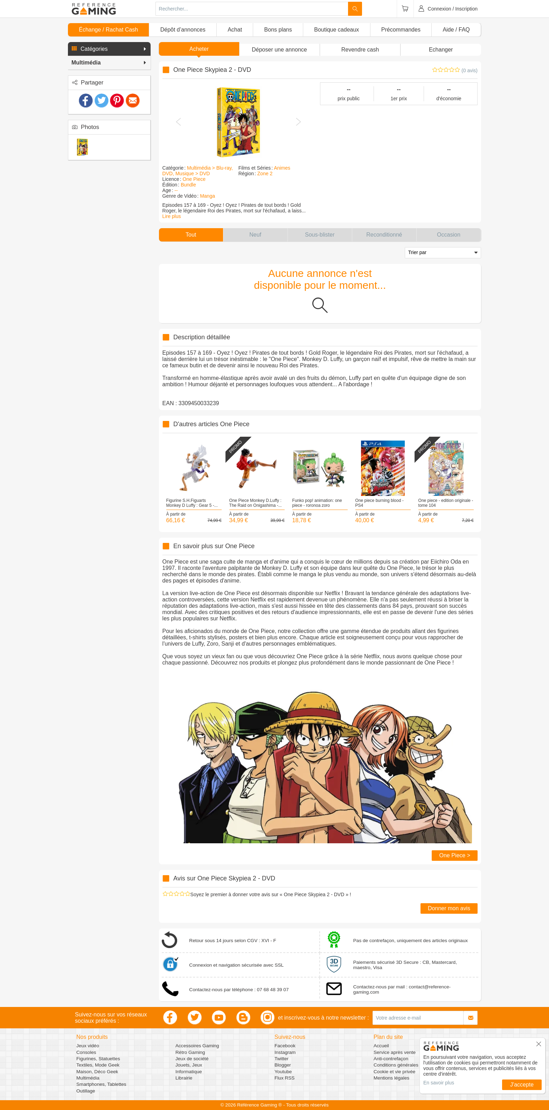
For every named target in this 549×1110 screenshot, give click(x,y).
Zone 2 (265, 173)
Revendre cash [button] (360, 50)
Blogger (282, 1065)
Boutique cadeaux (336, 30)
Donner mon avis (449, 908)
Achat (235, 30)
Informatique (188, 1071)
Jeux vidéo (87, 1045)
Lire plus (171, 216)
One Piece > (454, 855)
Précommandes (401, 30)
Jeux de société (191, 1058)
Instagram (285, 1052)
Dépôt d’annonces (183, 30)
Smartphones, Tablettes (101, 1084)
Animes (282, 168)
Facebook (285, 1045)
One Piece (194, 179)
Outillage (85, 1091)
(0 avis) (469, 70)
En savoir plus (438, 1082)
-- (176, 190)
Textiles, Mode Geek (97, 1065)
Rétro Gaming (190, 1052)
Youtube (283, 1071)
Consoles (86, 1052)
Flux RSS (284, 1078)
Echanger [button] (441, 50)
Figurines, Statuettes (98, 1058)
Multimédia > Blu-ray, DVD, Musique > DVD (197, 170)
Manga (207, 196)
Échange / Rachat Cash (108, 30)
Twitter (281, 1058)
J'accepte (522, 1085)
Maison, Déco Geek (97, 1071)
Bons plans (278, 30)
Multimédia (87, 1078)
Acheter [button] (199, 49)
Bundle (188, 185)
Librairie (183, 1078)
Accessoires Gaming (197, 1045)
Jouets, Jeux (188, 1065)
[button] (109, 49)
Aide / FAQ (456, 30)
